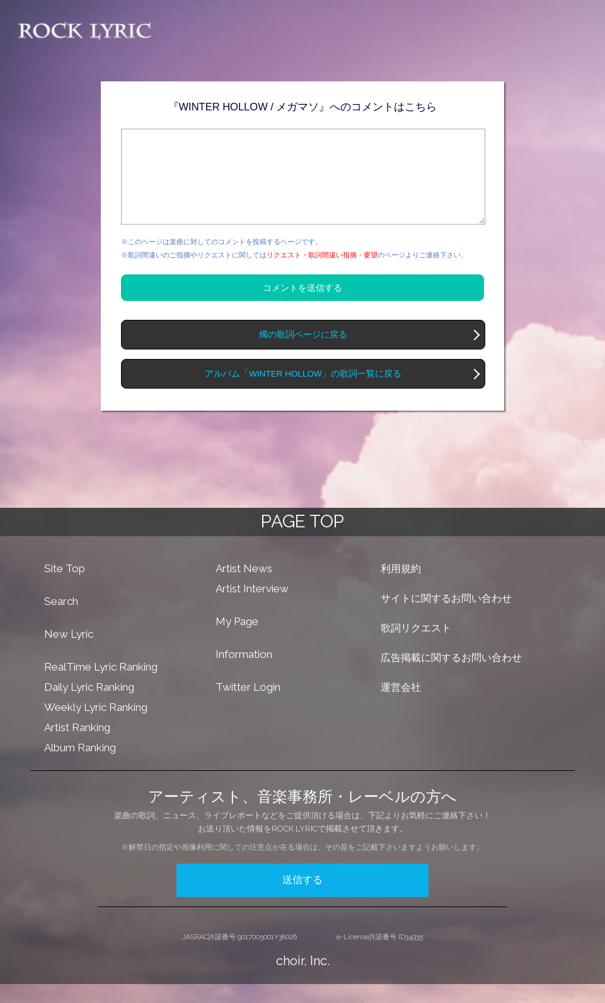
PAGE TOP (302, 540)
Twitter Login (248, 706)
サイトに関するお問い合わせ (446, 617)
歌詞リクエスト (416, 647)
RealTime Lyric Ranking (101, 685)
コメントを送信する (302, 307)
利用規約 (401, 588)
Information (244, 673)
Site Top (64, 587)
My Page (237, 640)
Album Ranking (80, 766)
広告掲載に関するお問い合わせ (451, 677)
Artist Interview (252, 607)
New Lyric (68, 653)
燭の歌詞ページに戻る (303, 353)
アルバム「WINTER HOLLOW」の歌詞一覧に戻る (303, 392)
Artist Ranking (77, 746)
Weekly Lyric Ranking (95, 726)
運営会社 (401, 706)
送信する (302, 899)
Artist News (244, 587)
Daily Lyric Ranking (89, 706)
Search (61, 620)
